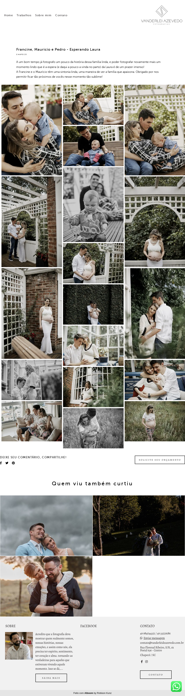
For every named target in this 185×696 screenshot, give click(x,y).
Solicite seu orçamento (160, 460)
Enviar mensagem (154, 638)
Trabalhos (24, 15)
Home (8, 15)
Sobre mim (43, 15)
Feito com (93, 693)
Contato (61, 15)
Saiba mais (51, 678)
